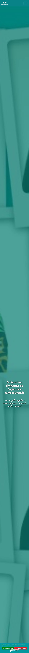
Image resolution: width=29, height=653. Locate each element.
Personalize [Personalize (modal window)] (14, 650)
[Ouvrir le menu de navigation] (25, 3)
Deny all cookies (20, 648)
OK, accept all (8, 648)
